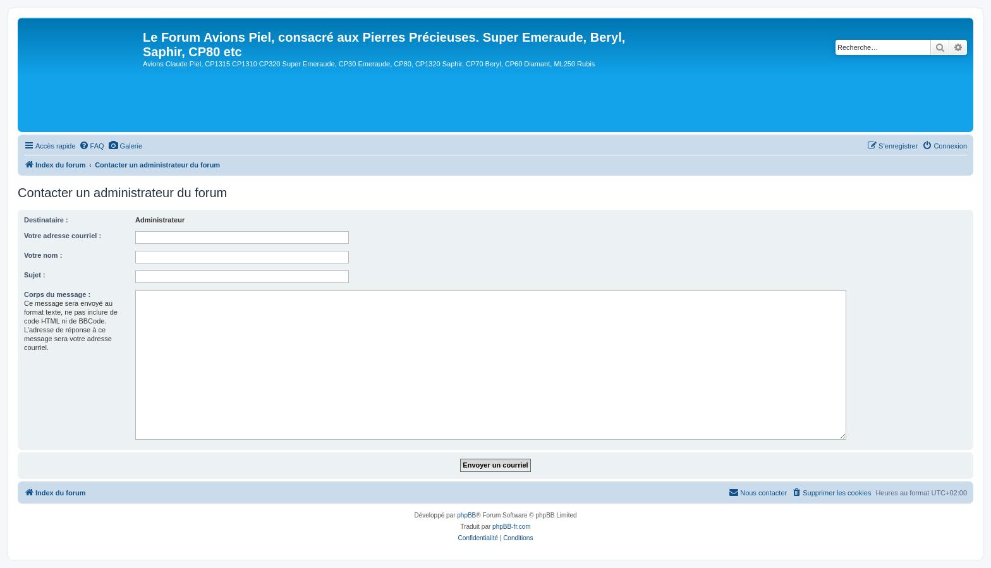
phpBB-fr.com (511, 526)
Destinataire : (46, 220)
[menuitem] (91, 146)
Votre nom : (43, 255)
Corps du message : (57, 294)
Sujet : (35, 275)
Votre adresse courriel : (62, 235)
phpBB (466, 515)
